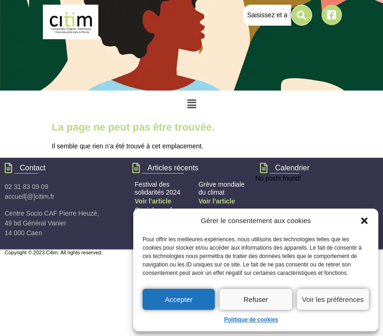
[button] (364, 220)
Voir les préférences (333, 299)
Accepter (178, 299)
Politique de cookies (251, 319)
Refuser (256, 299)
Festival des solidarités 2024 (157, 188)
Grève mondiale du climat (221, 188)
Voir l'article (216, 201)
